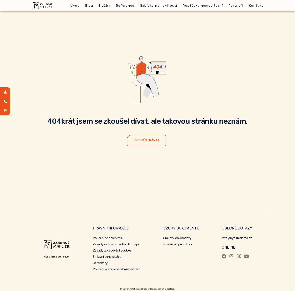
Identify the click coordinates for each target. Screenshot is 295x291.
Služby (104, 5)
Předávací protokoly (177, 244)
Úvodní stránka (146, 140)
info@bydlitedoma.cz (237, 238)
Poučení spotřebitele (108, 238)
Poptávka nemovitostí (203, 5)
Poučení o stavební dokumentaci (116, 269)
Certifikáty (100, 263)
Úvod (75, 5)
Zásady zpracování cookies (112, 250)
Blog (89, 5)
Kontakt (256, 5)
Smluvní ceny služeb (107, 257)
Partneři (235, 5)
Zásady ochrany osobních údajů (116, 244)
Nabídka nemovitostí (158, 5)
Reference (125, 5)
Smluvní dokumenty (177, 238)
